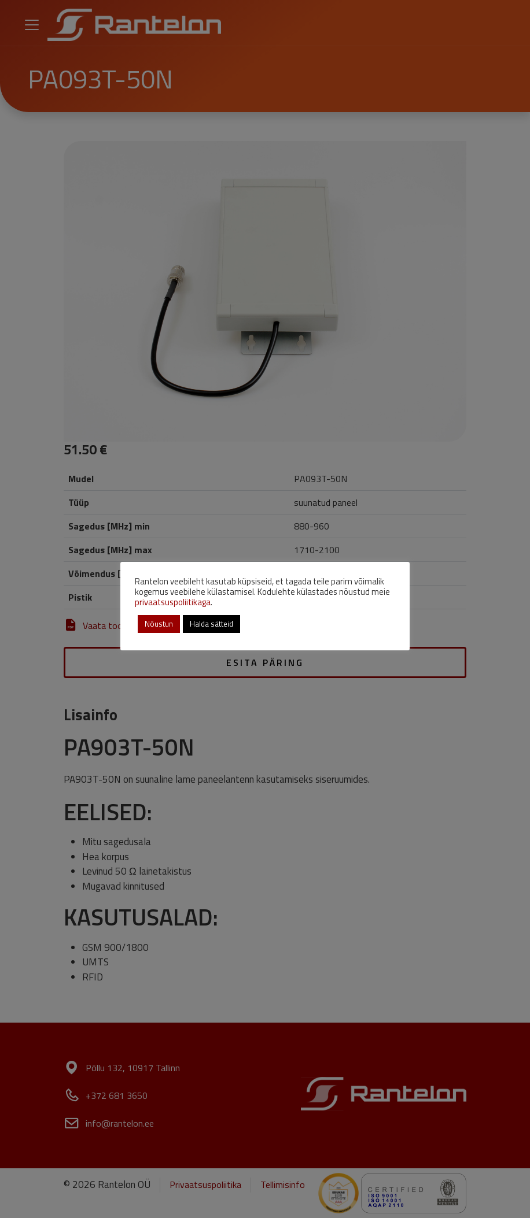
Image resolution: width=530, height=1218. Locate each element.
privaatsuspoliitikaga (173, 602)
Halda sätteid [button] (211, 624)
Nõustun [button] (159, 624)
